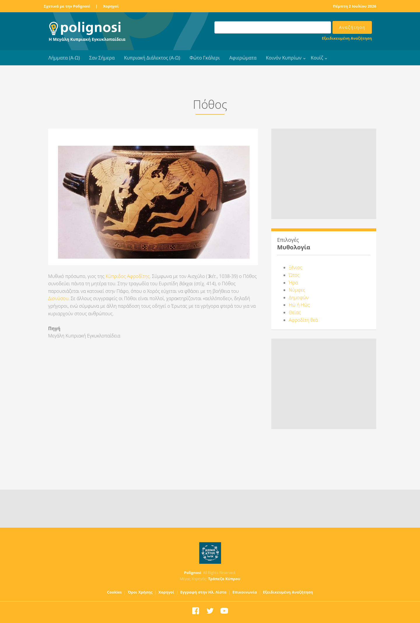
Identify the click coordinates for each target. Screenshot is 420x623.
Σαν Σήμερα (102, 58)
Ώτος (294, 275)
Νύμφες (297, 290)
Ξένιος (295, 267)
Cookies (114, 592)
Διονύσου (58, 298)
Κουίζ (317, 58)
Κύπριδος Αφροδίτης (128, 276)
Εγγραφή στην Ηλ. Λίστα (203, 592)
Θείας (295, 312)
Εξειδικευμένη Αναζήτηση (347, 38)
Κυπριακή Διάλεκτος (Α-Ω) (152, 58)
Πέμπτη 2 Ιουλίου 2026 (354, 6)
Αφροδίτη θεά (303, 320)
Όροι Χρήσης (140, 592)
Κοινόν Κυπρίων (284, 58)
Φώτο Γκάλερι (205, 58)
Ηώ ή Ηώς (299, 305)
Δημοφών (299, 297)
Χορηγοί (111, 6)
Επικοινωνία (244, 592)
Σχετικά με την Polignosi (67, 6)
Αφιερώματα (243, 58)
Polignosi (192, 572)
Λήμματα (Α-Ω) (64, 58)
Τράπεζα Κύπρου (224, 578)
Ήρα (293, 282)
